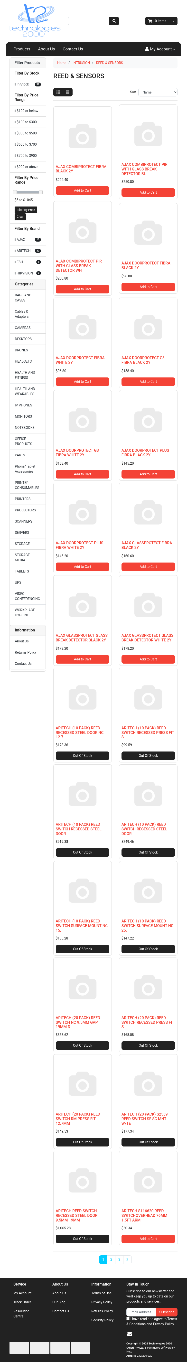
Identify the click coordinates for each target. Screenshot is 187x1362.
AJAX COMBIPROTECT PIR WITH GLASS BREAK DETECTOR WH (79, 266)
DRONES (21, 350)
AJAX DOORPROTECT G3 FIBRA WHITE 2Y (77, 452)
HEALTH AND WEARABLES (25, 391)
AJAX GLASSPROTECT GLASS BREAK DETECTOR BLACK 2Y (82, 637)
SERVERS (22, 533)
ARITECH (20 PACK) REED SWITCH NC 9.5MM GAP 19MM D (78, 1022)
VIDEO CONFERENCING (27, 596)
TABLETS (22, 571)
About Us (46, 49)
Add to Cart (82, 190)
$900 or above (26, 167)
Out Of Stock (82, 756)
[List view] (68, 92)
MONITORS (23, 416)
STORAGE (22, 544)
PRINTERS (22, 499)
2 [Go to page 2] (111, 1259)
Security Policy (102, 1320)
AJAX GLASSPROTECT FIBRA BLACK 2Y (147, 545)
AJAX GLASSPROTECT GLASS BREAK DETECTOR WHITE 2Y (147, 637)
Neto (129, 1351)
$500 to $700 (26, 144)
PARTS (20, 455)
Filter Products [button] (27, 63)
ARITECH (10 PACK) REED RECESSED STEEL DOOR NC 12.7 (80, 733)
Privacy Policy (101, 1302)
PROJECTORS (25, 510)
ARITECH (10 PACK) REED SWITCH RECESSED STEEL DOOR (79, 829)
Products (22, 49)
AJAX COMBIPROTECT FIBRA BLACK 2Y (81, 169)
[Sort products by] (158, 92)
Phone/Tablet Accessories (25, 468)
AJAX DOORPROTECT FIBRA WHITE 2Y (80, 360)
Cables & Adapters (21, 314)
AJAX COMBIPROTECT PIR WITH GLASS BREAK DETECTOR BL (145, 169)
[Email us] (129, 1334)
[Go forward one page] (127, 1259)
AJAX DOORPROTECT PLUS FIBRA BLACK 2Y (145, 452)
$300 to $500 (26, 133)
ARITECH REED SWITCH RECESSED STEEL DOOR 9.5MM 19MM (76, 1215)
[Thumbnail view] (58, 92)
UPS (18, 582)
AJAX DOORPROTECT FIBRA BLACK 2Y (146, 265)
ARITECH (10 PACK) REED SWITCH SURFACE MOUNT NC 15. (82, 926)
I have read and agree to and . (151, 1321)
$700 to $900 (26, 156)
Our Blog (58, 1302)
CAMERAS (23, 328)
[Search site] (114, 21)
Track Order (22, 1302)
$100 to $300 (26, 122)
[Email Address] (141, 1312)
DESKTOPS (23, 339)
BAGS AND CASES (23, 297)
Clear (20, 216)
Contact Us (73, 49)
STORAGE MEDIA (22, 557)
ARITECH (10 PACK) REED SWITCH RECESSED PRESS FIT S (148, 733)
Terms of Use (101, 1293)
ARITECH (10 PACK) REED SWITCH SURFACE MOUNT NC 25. (147, 926)
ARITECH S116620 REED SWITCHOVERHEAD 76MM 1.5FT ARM (144, 1215)
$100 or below (26, 111)
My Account (22, 1293)
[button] (160, 49)
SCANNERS (23, 521)
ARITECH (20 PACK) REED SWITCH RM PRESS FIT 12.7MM (78, 1119)
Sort (133, 92)
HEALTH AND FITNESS (25, 375)
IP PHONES (23, 405)
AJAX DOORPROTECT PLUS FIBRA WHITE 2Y (79, 545)
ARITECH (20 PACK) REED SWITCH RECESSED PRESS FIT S (148, 1022)
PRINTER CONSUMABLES (27, 485)
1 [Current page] (103, 1259)
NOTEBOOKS (25, 428)
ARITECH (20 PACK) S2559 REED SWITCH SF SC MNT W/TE (145, 1119)
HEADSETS (23, 361)
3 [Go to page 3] (119, 1259)
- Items (157, 21)
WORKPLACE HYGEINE (25, 612)
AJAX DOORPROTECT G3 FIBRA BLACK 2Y (143, 360)
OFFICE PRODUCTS (23, 441)
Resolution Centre (21, 1313)
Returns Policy (26, 652)
